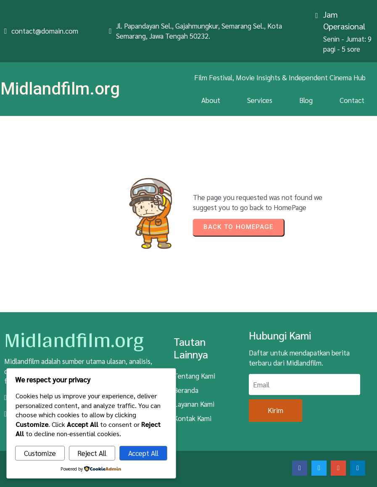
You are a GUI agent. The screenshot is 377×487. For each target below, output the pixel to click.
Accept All (143, 453)
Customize (40, 453)
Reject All (91, 453)
